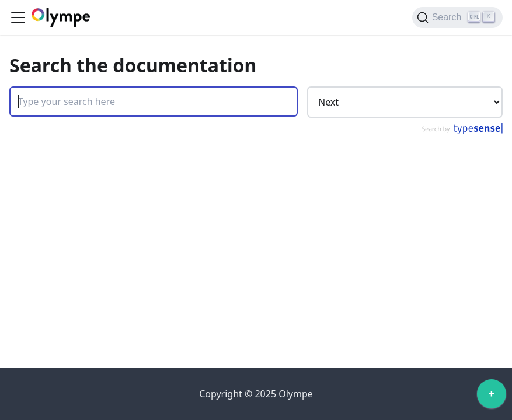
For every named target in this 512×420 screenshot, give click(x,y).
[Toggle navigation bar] (18, 17)
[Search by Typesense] (461, 131)
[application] (491, 396)
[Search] (457, 17)
